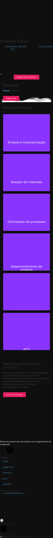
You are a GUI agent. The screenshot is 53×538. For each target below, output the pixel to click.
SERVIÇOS (22, 47)
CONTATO (48, 47)
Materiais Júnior (14, 41)
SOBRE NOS (7, 467)
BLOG (41, 47)
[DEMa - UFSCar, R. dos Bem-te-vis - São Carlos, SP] (26, 506)
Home (6, 91)
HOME (8, 47)
